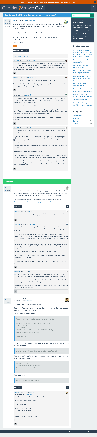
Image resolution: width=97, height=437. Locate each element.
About (58, 14)
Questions (12, 14)
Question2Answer (78, 27)
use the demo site (78, 43)
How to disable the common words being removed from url (82, 83)
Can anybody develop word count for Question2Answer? (82, 108)
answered (16, 191)
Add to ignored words (80, 104)
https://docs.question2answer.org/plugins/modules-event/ (32, 206)
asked (14, 24)
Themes (75, 128)
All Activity (4, 14)
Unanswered (25, 14)
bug (86, 38)
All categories (77, 120)
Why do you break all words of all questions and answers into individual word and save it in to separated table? (82, 58)
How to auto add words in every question (81, 65)
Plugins (25, 24)
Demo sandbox (15, 435)
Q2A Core (76, 123)
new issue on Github (79, 36)
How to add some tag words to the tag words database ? (82, 76)
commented (16, 65)
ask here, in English (82, 31)
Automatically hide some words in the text (81, 71)
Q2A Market (92, 435)
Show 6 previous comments (21, 61)
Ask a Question (45, 14)
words (14, 50)
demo (56, 2)
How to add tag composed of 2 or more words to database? (82, 94)
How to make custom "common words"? (80, 89)
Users (38, 14)
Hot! (18, 14)
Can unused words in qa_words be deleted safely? (82, 100)
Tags (32, 14)
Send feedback (5, 435)
